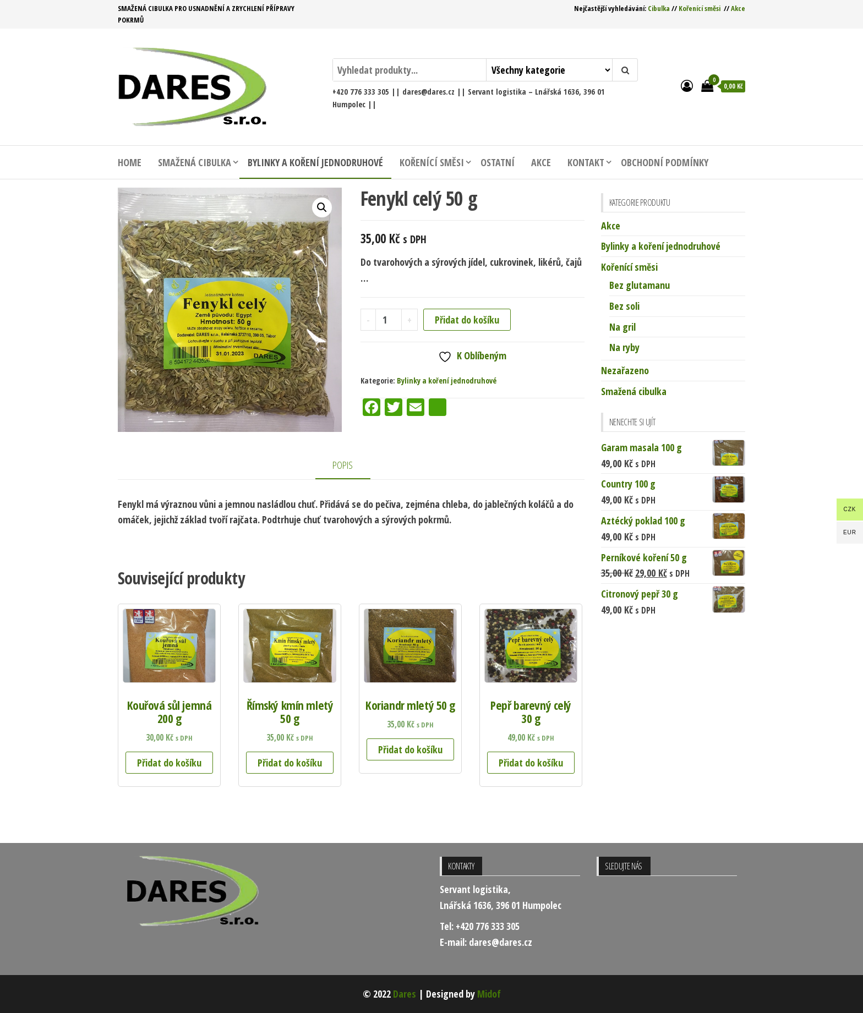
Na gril (622, 326)
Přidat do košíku (467, 319)
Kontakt (585, 162)
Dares (404, 993)
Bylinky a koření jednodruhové (315, 162)
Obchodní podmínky (664, 162)
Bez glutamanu (639, 285)
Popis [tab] (342, 465)
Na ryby (624, 347)
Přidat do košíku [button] (169, 762)
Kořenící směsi (699, 8)
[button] (322, 207)
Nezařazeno (625, 370)
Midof (489, 993)
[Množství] (388, 320)
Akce (738, 8)
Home (129, 162)
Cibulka (659, 8)
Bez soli (624, 306)
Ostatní (497, 162)
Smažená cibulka (194, 162)
